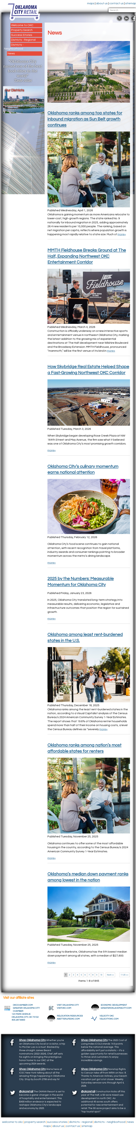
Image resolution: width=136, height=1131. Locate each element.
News (11, 53)
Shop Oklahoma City (32, 1040)
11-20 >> (124, 975)
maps (85, 3)
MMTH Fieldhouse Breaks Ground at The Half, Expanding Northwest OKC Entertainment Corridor (86, 256)
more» (122, 234)
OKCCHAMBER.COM (24, 1005)
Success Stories (21, 35)
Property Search (22, 30)
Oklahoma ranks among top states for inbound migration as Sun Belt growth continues (84, 119)
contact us (111, 3)
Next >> (110, 975)
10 (101, 975)
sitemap (125, 3)
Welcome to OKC (22, 25)
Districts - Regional (23, 39)
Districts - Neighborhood (14, 46)
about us (96, 3)
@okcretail (26, 1091)
